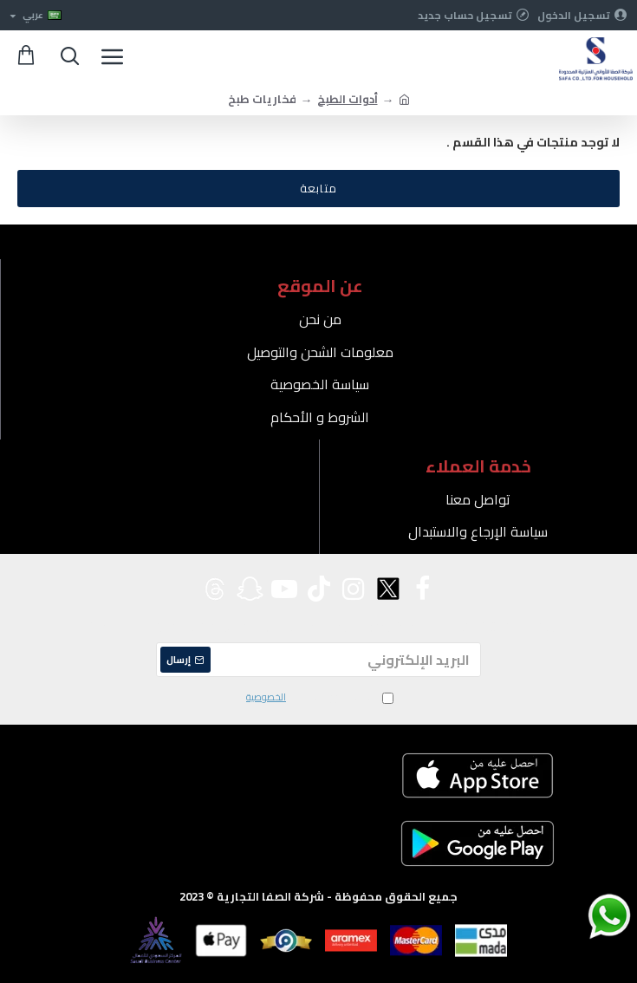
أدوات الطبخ (347, 99)
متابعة (318, 188)
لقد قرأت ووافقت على (318, 698)
